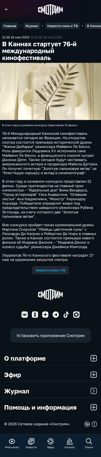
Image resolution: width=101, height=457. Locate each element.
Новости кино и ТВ (50, 270)
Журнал (50, 391)
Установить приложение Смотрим (50, 335)
